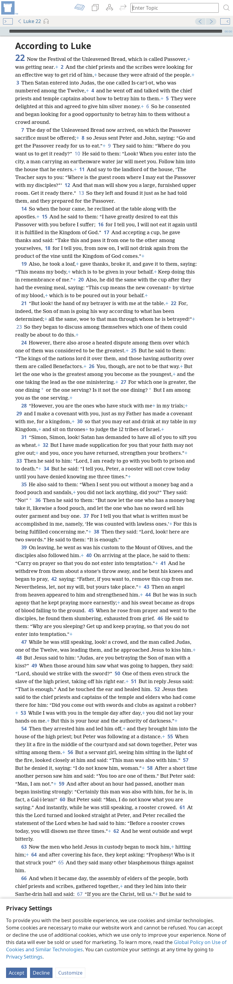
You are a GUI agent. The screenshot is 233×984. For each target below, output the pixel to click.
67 (79, 894)
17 (106, 232)
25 (133, 350)
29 (19, 413)
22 (173, 303)
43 (146, 586)
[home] (9, 8)
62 (116, 831)
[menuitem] (9, 8)
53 (23, 713)
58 (150, 768)
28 (24, 405)
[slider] (115, 31)
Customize (70, 972)
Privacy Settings (24, 956)
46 (160, 618)
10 (77, 153)
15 (44, 216)
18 (47, 248)
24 (24, 342)
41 (163, 563)
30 (79, 421)
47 (24, 642)
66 (24, 878)
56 (70, 752)
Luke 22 (29, 21)
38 (96, 531)
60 (62, 799)
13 (81, 193)
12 (67, 185)
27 (123, 382)
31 (24, 437)
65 (61, 862)
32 (45, 445)
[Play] (4, 31)
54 (24, 728)
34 (46, 468)
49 (34, 665)
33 (19, 460)
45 (91, 610)
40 (89, 555)
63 (24, 846)
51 (133, 681)
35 (24, 484)
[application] (116, 31)
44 (148, 594)
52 (157, 689)
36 (38, 500)
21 (24, 303)
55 (170, 736)
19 (24, 264)
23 (19, 327)
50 (117, 673)
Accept (16, 972)
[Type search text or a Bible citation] (171, 7)
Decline (41, 972)
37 (86, 516)
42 (54, 579)
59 (61, 783)
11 (82, 169)
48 (19, 657)
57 (185, 760)
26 (91, 366)
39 (24, 547)
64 (34, 854)
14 (24, 208)
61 (182, 807)
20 (81, 279)
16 (100, 224)
